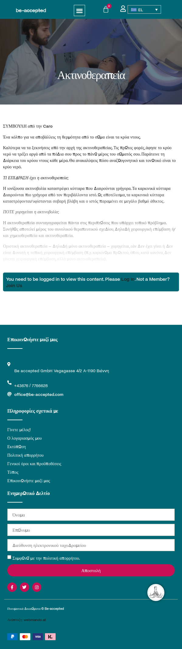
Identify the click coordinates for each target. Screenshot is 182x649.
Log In (128, 279)
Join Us (14, 285)
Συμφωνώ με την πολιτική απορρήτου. (46, 558)
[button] (79, 10)
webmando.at (35, 619)
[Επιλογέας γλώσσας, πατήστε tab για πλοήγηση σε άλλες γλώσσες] (144, 9)
